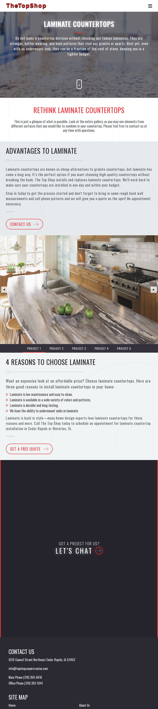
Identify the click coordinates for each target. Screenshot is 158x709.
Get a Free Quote (25, 449)
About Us (84, 705)
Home (12, 705)
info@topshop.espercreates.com (28, 668)
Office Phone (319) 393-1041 (26, 683)
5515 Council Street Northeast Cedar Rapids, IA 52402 (42, 659)
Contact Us (20, 224)
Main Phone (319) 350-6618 (25, 677)
